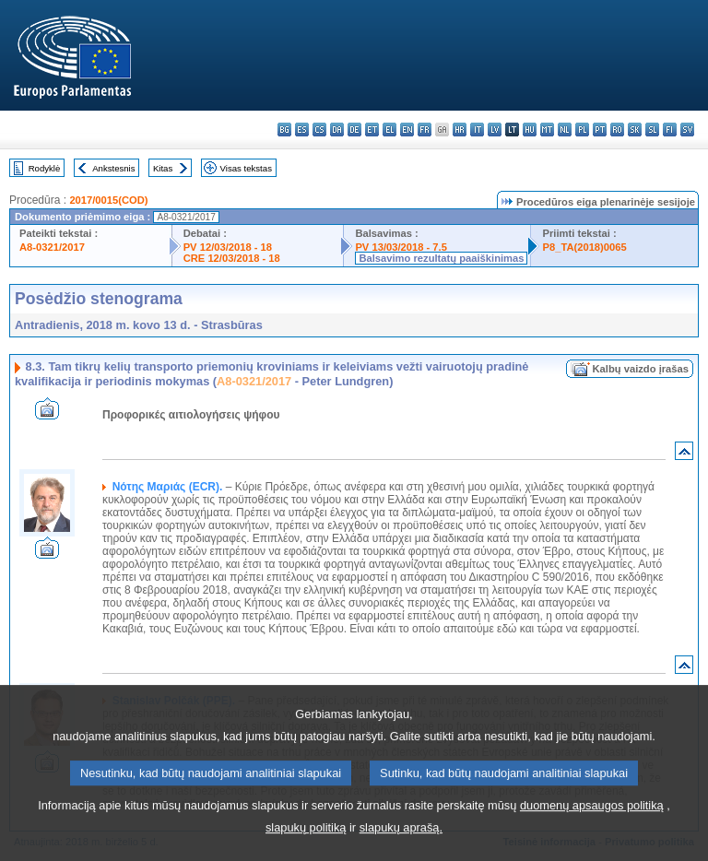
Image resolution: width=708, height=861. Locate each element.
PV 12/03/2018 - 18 (227, 247)
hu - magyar (530, 129)
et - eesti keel (372, 129)
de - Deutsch (354, 129)
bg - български (284, 129)
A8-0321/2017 (52, 247)
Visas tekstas (246, 168)
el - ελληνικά (389, 129)
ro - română (617, 129)
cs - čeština (319, 129)
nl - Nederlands (565, 129)
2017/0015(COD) (108, 200)
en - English (407, 129)
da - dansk (337, 129)
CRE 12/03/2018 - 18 (231, 258)
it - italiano (477, 129)
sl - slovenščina (652, 129)
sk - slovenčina (635, 129)
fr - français (424, 129)
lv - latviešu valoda (495, 129)
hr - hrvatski (459, 129)
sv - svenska (687, 129)
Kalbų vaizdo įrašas (641, 368)
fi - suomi (670, 129)
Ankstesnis (113, 168)
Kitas (162, 168)
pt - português (600, 129)
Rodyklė (45, 168)
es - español (302, 129)
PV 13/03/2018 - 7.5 (401, 247)
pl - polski (582, 129)
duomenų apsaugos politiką (592, 833)
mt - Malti (547, 129)
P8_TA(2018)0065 (584, 247)
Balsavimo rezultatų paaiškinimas (441, 258)
